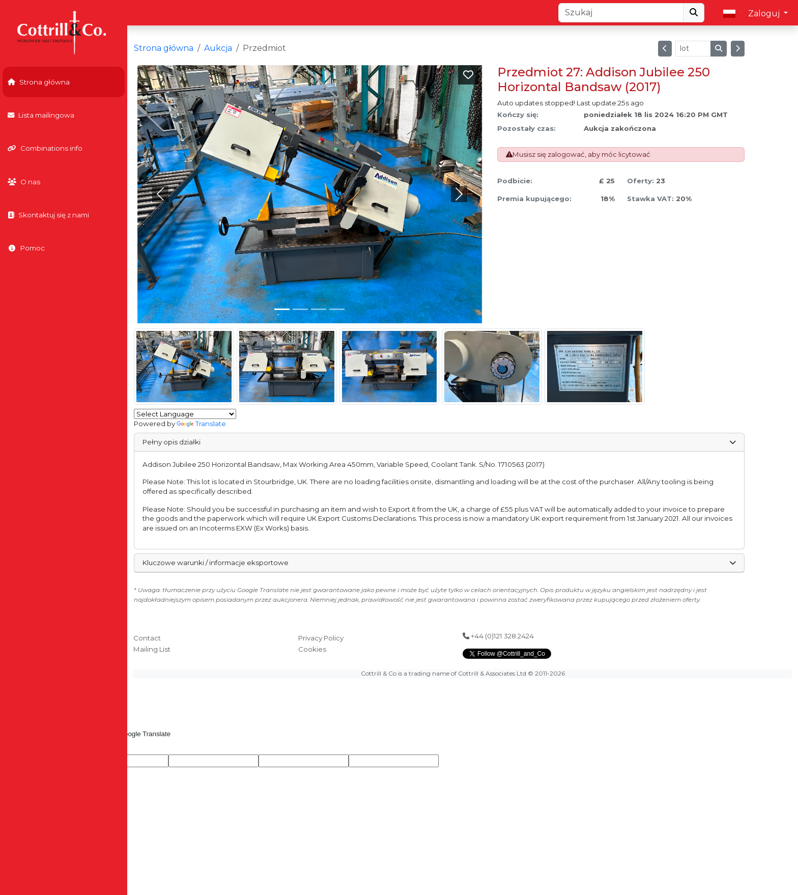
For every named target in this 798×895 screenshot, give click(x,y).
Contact (147, 638)
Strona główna (39, 82)
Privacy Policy (321, 638)
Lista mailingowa (41, 115)
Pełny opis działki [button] (439, 442)
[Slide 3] (337, 309)
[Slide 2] (318, 309)
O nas (24, 182)
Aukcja (218, 48)
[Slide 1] (300, 309)
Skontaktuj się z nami (48, 215)
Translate (201, 423)
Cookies (312, 649)
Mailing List (151, 649)
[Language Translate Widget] (185, 414)
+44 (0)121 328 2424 (498, 636)
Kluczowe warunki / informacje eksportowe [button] (439, 562)
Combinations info (45, 148)
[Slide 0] (282, 309)
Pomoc (26, 248)
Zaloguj (765, 13)
